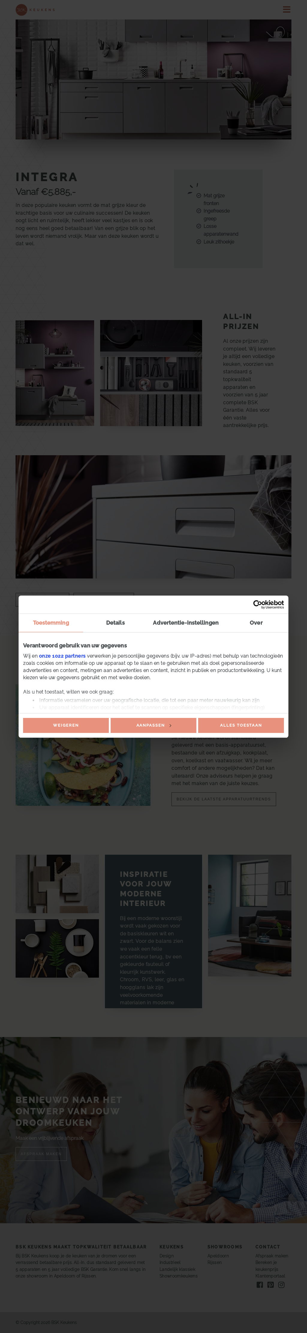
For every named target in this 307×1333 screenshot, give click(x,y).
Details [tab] (115, 623)
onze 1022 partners (62, 656)
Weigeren (66, 725)
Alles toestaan (241, 725)
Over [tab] (256, 623)
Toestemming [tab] (51, 623)
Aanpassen (153, 725)
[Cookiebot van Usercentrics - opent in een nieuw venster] (257, 604)
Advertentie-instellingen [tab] (185, 623)
